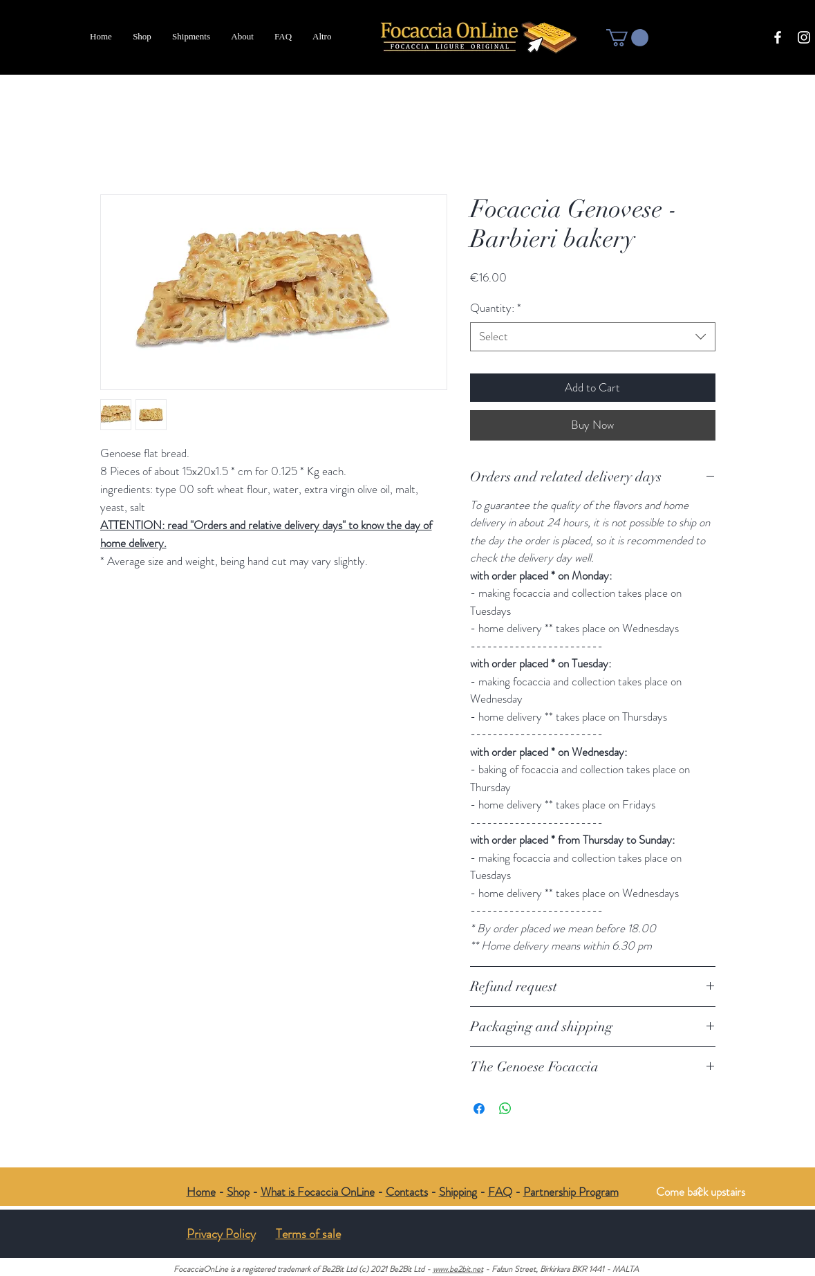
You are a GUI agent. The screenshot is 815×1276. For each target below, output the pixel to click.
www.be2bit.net (458, 1269)
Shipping (458, 1191)
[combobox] (592, 336)
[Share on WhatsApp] (505, 1108)
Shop (238, 1191)
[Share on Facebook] (479, 1108)
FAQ (500, 1191)
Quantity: (495, 308)
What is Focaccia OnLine (318, 1191)
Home (201, 1191)
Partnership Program (571, 1191)
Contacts (407, 1191)
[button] (627, 37)
